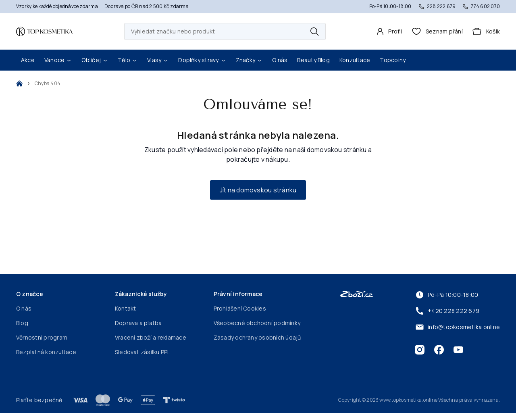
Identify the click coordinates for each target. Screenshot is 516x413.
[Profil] (389, 31)
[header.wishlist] (437, 31)
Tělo (127, 60)
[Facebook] (439, 350)
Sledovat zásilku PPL (143, 352)
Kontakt (125, 308)
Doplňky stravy (202, 60)
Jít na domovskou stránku (258, 190)
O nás (279, 60)
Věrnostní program (41, 337)
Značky (249, 60)
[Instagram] (419, 350)
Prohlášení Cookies (240, 308)
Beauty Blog (313, 60)
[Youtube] (458, 350)
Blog (22, 323)
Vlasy (158, 60)
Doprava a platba (138, 323)
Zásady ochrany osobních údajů (257, 337)
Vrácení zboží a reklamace (150, 337)
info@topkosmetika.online (457, 327)
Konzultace (354, 60)
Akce (28, 60)
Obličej (94, 60)
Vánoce (58, 60)
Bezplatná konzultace (46, 352)
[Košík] (486, 31)
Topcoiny (393, 60)
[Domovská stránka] (44, 31)
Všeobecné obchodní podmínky (257, 323)
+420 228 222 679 (447, 311)
